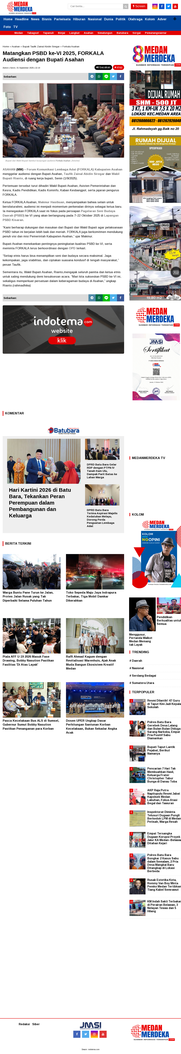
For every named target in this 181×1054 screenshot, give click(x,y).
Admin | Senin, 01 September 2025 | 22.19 (21, 68)
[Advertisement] (63, 383)
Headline (22, 19)
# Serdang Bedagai (142, 675)
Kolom (150, 19)
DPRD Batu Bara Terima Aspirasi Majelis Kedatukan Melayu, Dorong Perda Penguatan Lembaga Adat (102, 518)
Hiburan (79, 19)
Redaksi (24, 1024)
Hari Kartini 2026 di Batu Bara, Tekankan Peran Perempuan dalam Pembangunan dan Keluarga (40, 502)
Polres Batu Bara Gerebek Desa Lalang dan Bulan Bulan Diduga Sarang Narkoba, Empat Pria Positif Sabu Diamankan (163, 730)
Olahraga (135, 19)
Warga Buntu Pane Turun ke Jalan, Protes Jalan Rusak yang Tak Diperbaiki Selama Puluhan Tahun (28, 596)
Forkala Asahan (70, 46)
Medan (18, 32)
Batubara (122, 32)
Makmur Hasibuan (51, 202)
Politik (121, 19)
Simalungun (105, 32)
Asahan (88, 32)
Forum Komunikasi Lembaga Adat (51, 169)
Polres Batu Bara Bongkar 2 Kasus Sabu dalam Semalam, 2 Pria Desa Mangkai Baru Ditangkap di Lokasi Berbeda (163, 863)
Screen (139, 6)
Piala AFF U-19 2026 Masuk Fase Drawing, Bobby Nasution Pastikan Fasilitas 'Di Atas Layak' (28, 660)
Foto (7, 27)
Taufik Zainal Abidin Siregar (84, 174)
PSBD (19, 215)
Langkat (74, 32)
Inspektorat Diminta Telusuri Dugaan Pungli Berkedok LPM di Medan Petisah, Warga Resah (164, 816)
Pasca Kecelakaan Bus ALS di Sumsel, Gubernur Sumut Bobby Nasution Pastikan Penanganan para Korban (31, 724)
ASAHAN (9, 169)
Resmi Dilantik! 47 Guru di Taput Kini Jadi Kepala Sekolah (164, 703)
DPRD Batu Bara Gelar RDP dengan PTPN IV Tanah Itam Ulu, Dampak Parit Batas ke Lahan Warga (102, 471)
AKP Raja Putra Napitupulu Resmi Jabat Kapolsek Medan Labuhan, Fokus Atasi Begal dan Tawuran (163, 797)
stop (118, 67)
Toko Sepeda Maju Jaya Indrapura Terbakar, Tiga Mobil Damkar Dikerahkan (91, 596)
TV (15, 27)
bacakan (103, 67)
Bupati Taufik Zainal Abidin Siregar (41, 46)
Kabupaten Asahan (108, 169)
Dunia (108, 19)
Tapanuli (48, 32)
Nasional (95, 19)
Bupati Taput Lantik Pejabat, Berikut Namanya (161, 750)
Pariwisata (62, 19)
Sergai (136, 32)
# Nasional (136, 668)
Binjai (61, 32)
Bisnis (47, 19)
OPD (72, 248)
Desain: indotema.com (91, 1049)
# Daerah (135, 660)
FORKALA (85, 169)
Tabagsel (33, 32)
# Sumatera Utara (141, 682)
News (35, 19)
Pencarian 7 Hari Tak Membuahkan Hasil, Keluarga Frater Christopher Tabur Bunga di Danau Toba (162, 775)
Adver (162, 19)
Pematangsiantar (156, 32)
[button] (175, 17)
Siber (36, 1024)
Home (8, 19)
